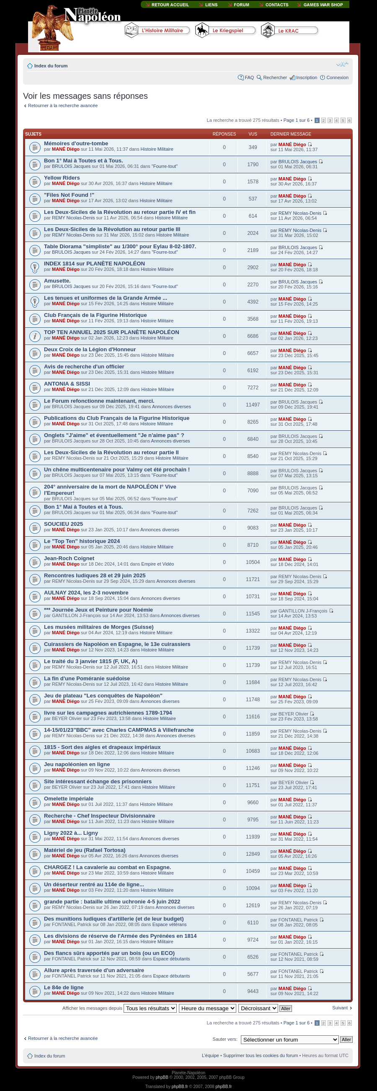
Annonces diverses (171, 406)
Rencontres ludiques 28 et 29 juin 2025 (95, 575)
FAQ (249, 77)
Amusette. (57, 281)
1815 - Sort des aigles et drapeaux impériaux (102, 747)
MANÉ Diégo (66, 149)
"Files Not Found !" (69, 195)
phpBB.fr (180, 1086)
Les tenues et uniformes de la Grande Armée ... (105, 298)
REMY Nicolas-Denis (73, 217)
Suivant (340, 1007)
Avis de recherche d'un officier (84, 366)
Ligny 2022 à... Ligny (71, 833)
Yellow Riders (62, 178)
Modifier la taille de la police (342, 64)
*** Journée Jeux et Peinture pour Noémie (98, 610)
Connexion (337, 77)
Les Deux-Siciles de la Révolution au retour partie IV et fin (120, 212)
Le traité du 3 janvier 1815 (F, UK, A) (90, 661)
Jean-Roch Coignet (69, 558)
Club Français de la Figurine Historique (95, 315)
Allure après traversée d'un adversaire (94, 970)
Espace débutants (171, 958)
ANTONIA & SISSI (67, 384)
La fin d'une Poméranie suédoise (87, 678)
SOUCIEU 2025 (63, 524)
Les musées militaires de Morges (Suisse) (99, 627)
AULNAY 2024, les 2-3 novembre (86, 592)
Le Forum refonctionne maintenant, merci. (99, 401)
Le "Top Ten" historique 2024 (82, 541)
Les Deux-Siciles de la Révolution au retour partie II (111, 452)
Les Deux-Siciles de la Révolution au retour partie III (112, 229)
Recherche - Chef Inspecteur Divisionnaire (99, 816)
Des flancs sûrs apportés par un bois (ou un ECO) (109, 953)
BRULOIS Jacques (71, 166)
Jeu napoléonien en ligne (77, 764)
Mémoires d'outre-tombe (76, 143)
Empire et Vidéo (157, 563)
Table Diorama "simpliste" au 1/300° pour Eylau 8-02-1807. (120, 246)
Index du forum (50, 65)
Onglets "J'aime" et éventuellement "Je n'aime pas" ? (114, 435)
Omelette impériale (68, 798)
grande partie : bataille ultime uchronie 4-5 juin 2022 (112, 901)
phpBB (162, 1077)
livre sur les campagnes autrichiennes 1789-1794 (108, 713)
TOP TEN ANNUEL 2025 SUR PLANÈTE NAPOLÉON (111, 332)
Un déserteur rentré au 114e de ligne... (94, 884)
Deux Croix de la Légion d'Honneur (90, 349)
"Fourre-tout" (165, 166)
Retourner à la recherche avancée (63, 105)
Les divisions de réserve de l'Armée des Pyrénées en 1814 (120, 936)
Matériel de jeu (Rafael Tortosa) (85, 850)
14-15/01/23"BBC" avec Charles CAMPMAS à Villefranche (119, 730)
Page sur (297, 120)
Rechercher (275, 77)
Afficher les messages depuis (119, 1008)
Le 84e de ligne (64, 987)
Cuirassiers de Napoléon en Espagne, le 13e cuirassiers (117, 644)
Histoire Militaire (157, 149)
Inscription (306, 77)
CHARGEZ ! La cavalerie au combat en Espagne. (107, 867)
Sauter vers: (225, 1039)
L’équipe (210, 1055)
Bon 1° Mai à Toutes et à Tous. (83, 160)
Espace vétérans (169, 924)
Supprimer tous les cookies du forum (260, 1055)
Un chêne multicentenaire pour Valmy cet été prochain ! (117, 469)
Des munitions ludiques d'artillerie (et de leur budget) (114, 919)
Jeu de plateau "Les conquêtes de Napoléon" (103, 695)
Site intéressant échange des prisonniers (98, 781)
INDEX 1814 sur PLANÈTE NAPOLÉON (94, 263)
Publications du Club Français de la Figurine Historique (116, 418)
